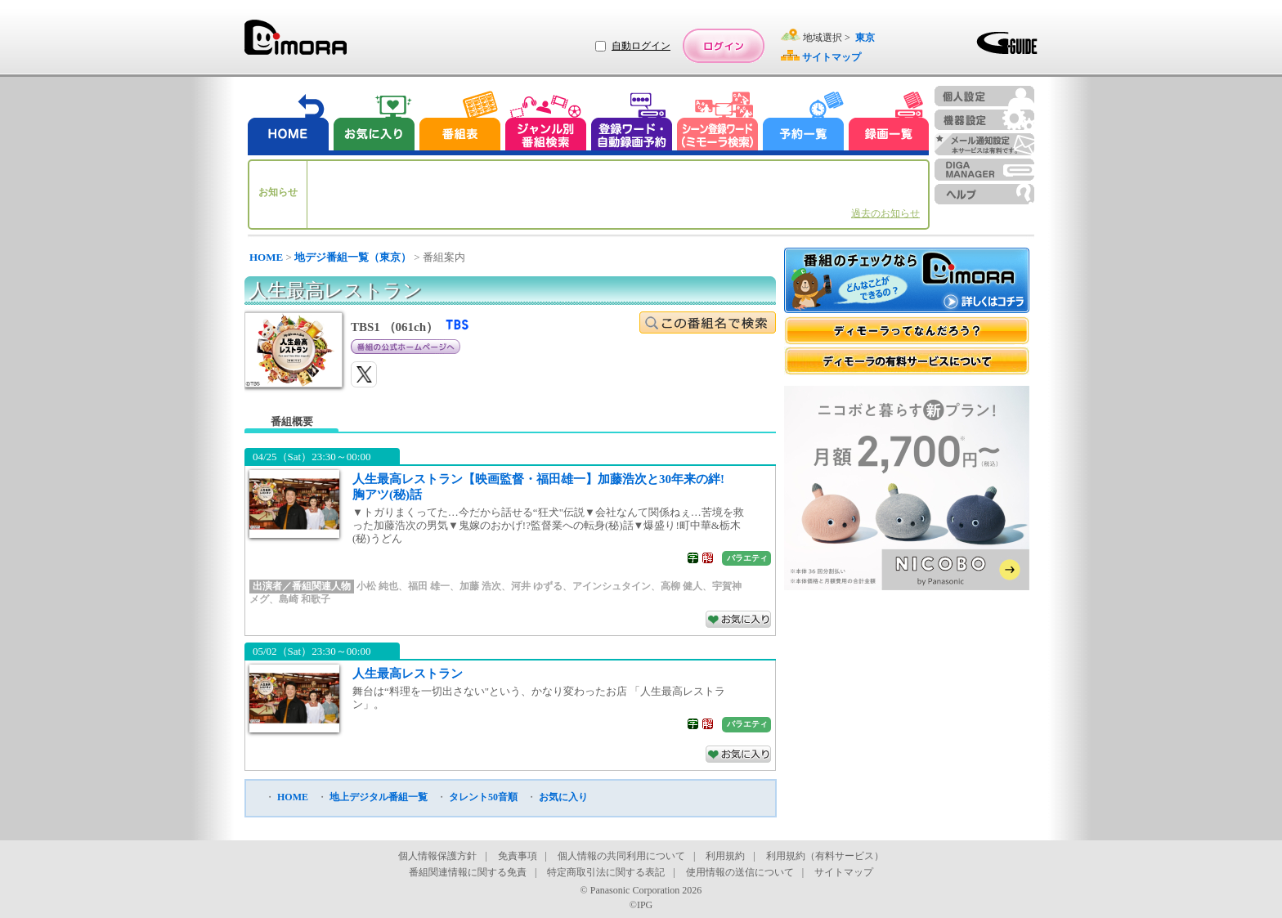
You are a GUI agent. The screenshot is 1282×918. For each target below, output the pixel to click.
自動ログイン (641, 45)
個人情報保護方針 (437, 856)
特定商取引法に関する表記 (606, 872)
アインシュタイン (611, 586)
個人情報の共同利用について (621, 856)
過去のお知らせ (885, 213)
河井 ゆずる (537, 586)
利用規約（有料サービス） (825, 856)
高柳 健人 (681, 586)
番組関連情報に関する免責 (468, 872)
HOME (266, 257)
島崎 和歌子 (304, 599)
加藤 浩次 (480, 586)
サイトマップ (843, 872)
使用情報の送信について (740, 872)
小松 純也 (377, 586)
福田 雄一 (429, 586)
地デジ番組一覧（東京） (352, 257)
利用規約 (725, 856)
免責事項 (517, 856)
